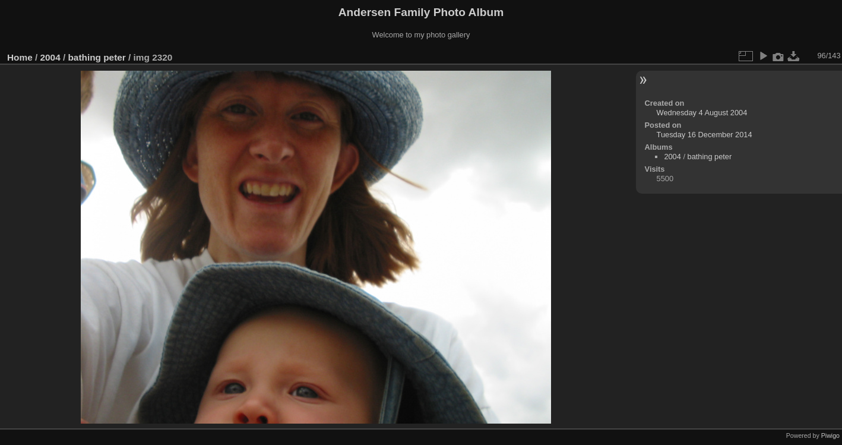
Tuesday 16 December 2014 (704, 134)
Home (20, 57)
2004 (50, 57)
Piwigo (830, 435)
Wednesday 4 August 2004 (702, 112)
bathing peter (96, 57)
